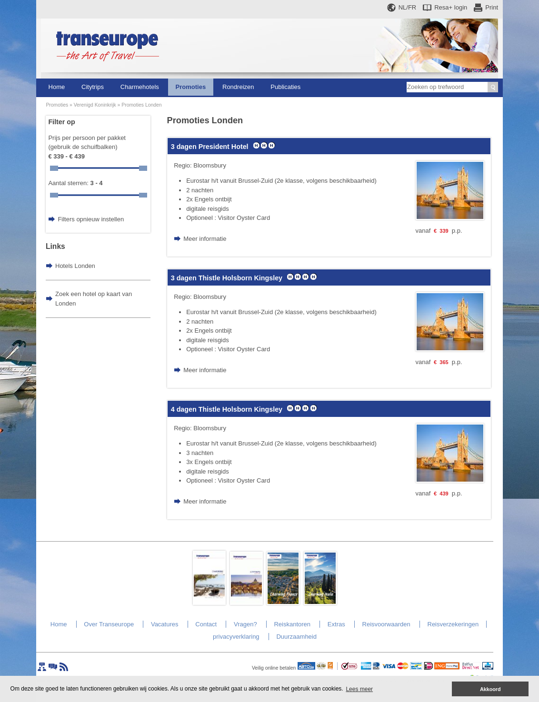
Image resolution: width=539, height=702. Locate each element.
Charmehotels (139, 86)
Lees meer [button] (359, 689)
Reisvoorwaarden (386, 624)
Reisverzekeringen (453, 624)
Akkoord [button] (490, 689)
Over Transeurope (109, 624)
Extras (336, 624)
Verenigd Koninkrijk (95, 105)
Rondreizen (238, 86)
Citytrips (92, 86)
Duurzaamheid (296, 636)
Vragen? (245, 624)
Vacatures (165, 624)
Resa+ (450, 7)
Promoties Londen (141, 105)
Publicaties (285, 86)
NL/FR (408, 7)
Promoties (191, 86)
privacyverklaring (236, 636)
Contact (206, 624)
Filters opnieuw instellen (91, 219)
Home (57, 86)
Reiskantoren (292, 624)
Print (491, 7)
